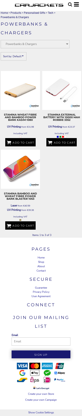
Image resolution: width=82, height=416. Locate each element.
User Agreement (41, 296)
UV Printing (14, 126)
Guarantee (41, 287)
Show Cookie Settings (41, 412)
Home (4, 12)
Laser (14, 205)
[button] (70, 4)
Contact (41, 270)
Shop (41, 262)
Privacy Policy (41, 292)
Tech (50, 12)
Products (15, 12)
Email (15, 335)
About (41, 266)
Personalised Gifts (34, 12)
